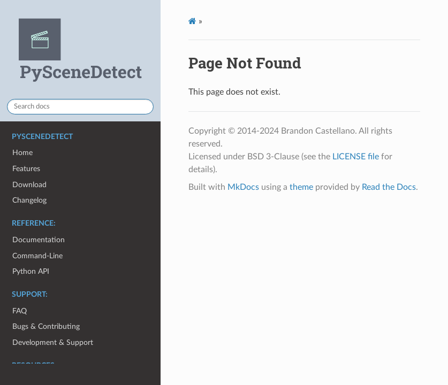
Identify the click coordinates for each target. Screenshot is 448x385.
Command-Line (37, 256)
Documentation (38, 240)
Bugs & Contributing (46, 326)
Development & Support (52, 342)
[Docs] (192, 21)
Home (22, 153)
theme (301, 187)
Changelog (29, 200)
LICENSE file (355, 156)
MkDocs (243, 187)
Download (29, 185)
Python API (30, 271)
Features (26, 169)
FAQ (19, 311)
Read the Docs (389, 187)
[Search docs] (80, 106)
